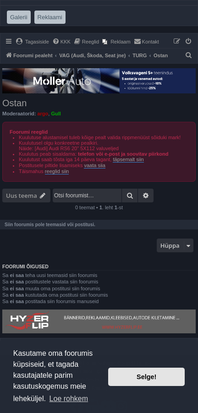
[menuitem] (32, 41)
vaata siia (94, 165)
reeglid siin (57, 171)
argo (42, 113)
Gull (55, 113)
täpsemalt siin (128, 159)
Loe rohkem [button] (69, 398)
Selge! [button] (146, 376)
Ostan (14, 103)
